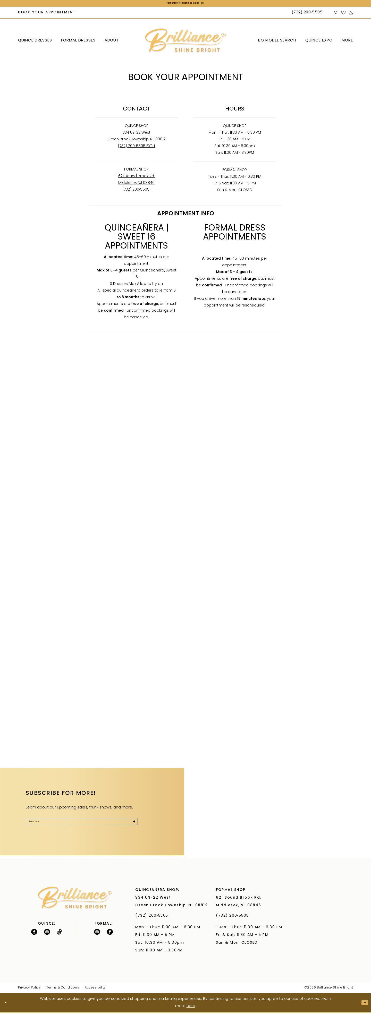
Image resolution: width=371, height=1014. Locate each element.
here (191, 1008)
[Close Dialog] (8, 1004)
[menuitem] (47, 14)
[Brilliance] (185, 42)
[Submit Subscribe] (131, 826)
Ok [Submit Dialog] (362, 1004)
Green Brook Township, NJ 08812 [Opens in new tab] (136, 141)
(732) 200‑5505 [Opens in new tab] (136, 191)
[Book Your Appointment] (47, 14)
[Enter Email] (82, 826)
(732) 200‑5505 (153, 917)
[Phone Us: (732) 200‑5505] (308, 14)
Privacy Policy (29, 989)
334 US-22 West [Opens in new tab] (136, 134)
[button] (351, 14)
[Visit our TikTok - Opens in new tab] (59, 933)
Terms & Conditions (62, 989)
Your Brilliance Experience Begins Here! (185, 4)
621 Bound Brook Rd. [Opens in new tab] (136, 178)
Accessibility (95, 989)
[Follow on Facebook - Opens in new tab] (34, 933)
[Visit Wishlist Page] (344, 14)
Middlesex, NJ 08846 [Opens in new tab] (136, 184)
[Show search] (336, 14)
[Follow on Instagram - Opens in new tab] (47, 933)
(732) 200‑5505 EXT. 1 (136, 148)
